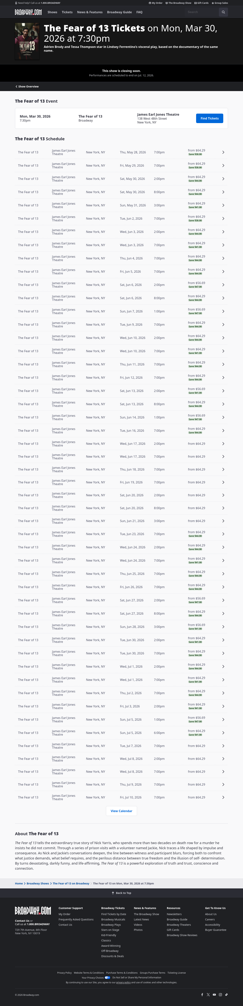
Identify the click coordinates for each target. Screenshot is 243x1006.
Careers (210, 919)
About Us (210, 914)
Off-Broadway (110, 951)
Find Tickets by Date (113, 914)
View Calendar (121, 811)
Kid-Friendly (108, 935)
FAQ (139, 12)
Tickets (67, 12)
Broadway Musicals (113, 919)
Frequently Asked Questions (76, 919)
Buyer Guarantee (215, 930)
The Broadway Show (178, 3)
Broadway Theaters (179, 924)
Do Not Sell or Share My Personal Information (137, 977)
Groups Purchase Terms (152, 972)
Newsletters (174, 914)
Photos (138, 930)
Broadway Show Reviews (182, 935)
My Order (156, 3)
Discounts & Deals (112, 956)
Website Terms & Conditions (89, 972)
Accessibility (212, 924)
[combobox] (206, 12)
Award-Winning (111, 945)
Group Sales (220, 3)
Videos (138, 924)
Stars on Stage (110, 930)
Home (19, 883)
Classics (106, 940)
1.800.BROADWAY (37, 3)
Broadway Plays (111, 924)
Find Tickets (210, 118)
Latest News (141, 919)
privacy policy (123, 982)
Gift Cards (201, 3)
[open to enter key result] (223, 12)
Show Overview (27, 86)
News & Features (90, 12)
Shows (52, 12)
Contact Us (22, 920)
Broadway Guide (119, 12)
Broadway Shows (36, 883)
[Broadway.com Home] (28, 12)
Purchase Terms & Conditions (122, 972)
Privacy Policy (64, 972)
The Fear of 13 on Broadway (69, 883)
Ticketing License (177, 972)
